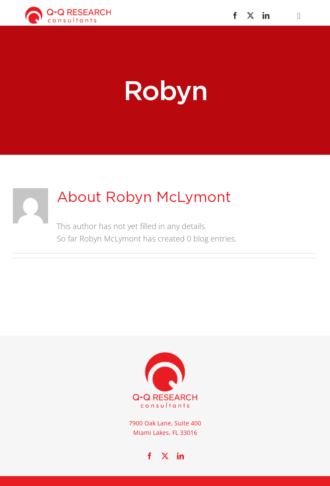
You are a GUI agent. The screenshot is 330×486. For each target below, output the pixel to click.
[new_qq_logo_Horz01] (68, 10)
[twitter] (250, 15)
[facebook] (235, 15)
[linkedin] (266, 15)
